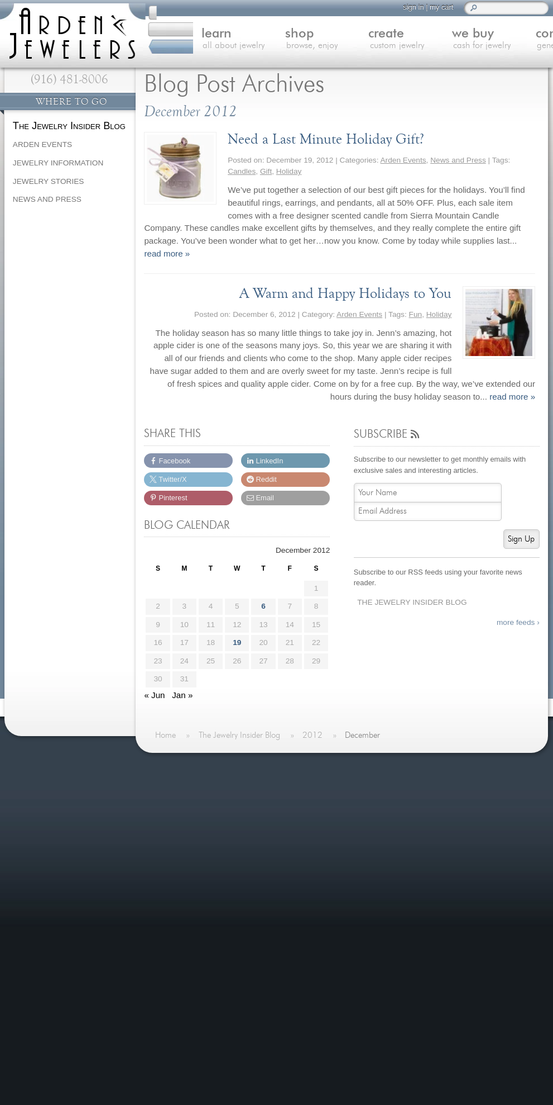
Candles (242, 171)
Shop (172, 817)
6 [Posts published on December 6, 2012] (263, 606)
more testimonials (69, 837)
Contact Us (184, 857)
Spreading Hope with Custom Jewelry (397, 846)
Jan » (182, 695)
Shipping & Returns (199, 898)
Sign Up (521, 539)
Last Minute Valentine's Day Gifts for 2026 (407, 789)
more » (104, 794)
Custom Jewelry (193, 830)
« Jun (154, 695)
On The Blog (336, 767)
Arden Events (403, 160)
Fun (415, 314)
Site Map (179, 925)
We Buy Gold (188, 844)
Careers (178, 912)
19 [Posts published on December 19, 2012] (237, 642)
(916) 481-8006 (69, 79)
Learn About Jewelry (201, 803)
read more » (167, 253)
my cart (432, 7)
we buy (429, 40)
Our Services (187, 884)
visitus (286, 999)
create (349, 40)
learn (190, 40)
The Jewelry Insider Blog (412, 602)
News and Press (458, 160)
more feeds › (518, 622)
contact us (509, 40)
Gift (266, 171)
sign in (403, 7)
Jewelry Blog (187, 871)
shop (270, 40)
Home (174, 789)
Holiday (289, 171)
